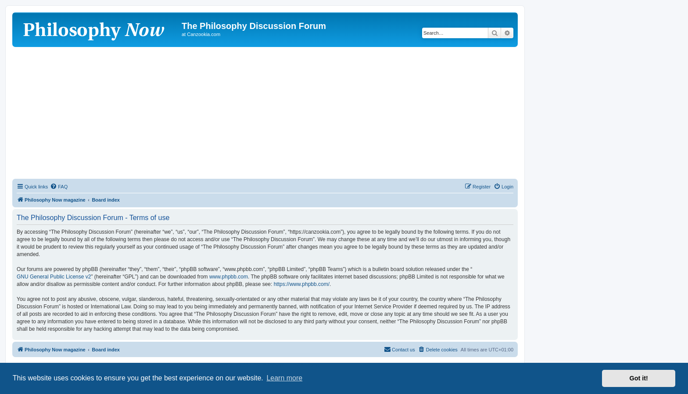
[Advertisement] (265, 112)
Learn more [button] (284, 378)
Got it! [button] (639, 378)
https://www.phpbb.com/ (302, 284)
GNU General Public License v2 (54, 277)
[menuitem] (59, 186)
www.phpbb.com (228, 277)
